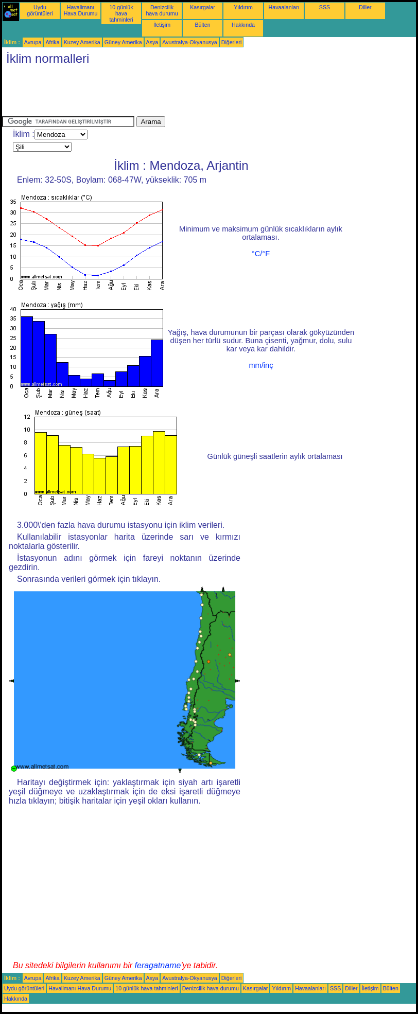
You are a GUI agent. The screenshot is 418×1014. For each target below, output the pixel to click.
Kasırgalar (202, 7)
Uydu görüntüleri (40, 10)
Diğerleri (231, 42)
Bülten (202, 25)
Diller (365, 7)
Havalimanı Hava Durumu (81, 10)
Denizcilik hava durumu (162, 10)
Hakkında (243, 25)
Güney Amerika (123, 42)
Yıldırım (243, 7)
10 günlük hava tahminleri (121, 13)
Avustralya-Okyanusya (189, 42)
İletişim (161, 25)
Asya (152, 42)
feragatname (158, 965)
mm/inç (261, 365)
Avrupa (33, 42)
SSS (324, 7)
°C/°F (261, 254)
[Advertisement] (189, 93)
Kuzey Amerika (82, 42)
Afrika (52, 42)
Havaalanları (284, 7)
